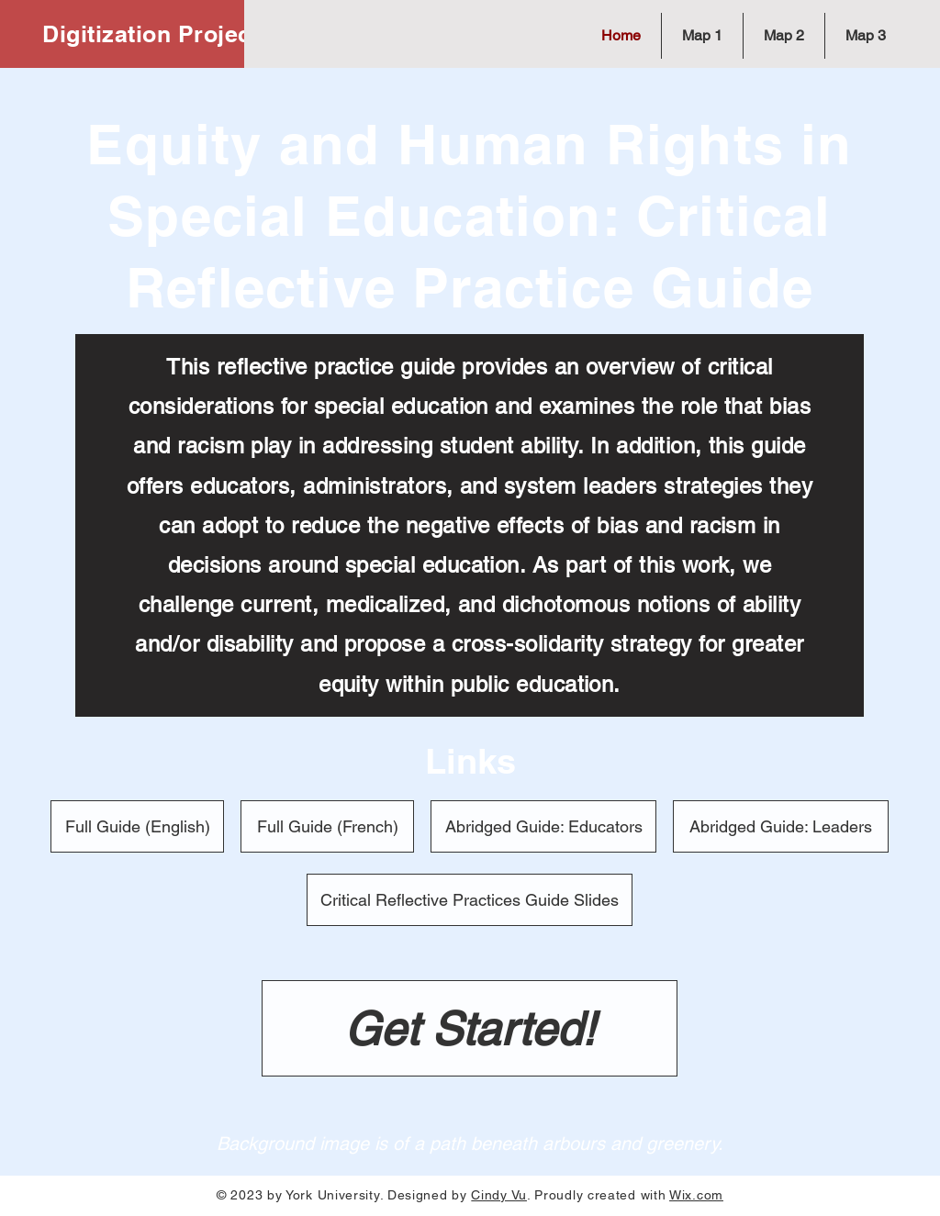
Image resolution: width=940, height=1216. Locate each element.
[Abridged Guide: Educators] (543, 826)
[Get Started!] (469, 1028)
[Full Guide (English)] (137, 826)
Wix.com (696, 1195)
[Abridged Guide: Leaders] (781, 826)
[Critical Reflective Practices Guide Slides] (469, 900)
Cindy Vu (499, 1195)
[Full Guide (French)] (327, 826)
